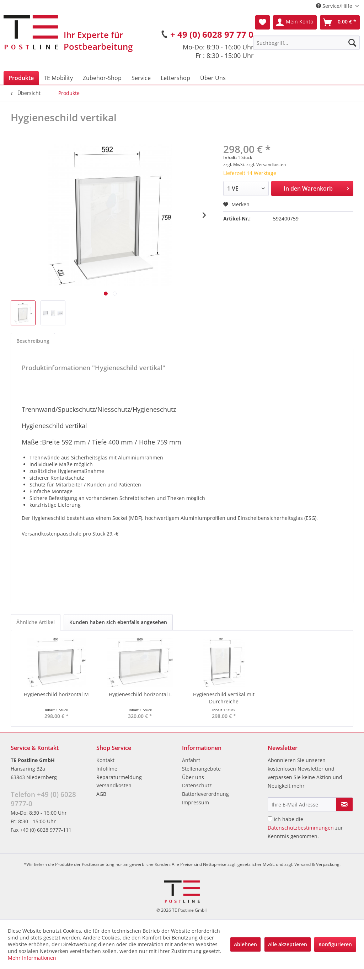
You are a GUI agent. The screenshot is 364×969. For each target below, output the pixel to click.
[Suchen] (352, 43)
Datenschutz (197, 785)
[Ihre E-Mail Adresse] (302, 804)
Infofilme (106, 768)
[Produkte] (21, 78)
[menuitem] (306, 43)
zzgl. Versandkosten (266, 164)
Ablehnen (245, 944)
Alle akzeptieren (287, 944)
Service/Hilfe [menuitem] (335, 5)
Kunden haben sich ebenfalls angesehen (118, 622)
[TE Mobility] (58, 78)
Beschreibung (32, 340)
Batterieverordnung (205, 793)
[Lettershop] (175, 78)
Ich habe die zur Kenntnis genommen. (305, 828)
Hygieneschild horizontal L (140, 694)
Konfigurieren (335, 944)
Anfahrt (191, 760)
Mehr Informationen (32, 957)
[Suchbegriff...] (306, 43)
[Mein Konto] (295, 22)
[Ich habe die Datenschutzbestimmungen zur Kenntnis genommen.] (270, 818)
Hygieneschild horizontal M (56, 694)
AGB (101, 793)
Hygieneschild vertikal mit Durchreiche (224, 698)
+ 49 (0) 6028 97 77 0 (211, 34)
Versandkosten (114, 785)
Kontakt (105, 760)
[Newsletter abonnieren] (344, 804)
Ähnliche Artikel (35, 622)
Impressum (195, 802)
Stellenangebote (201, 768)
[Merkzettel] (262, 22)
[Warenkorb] (340, 22)
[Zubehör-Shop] (102, 78)
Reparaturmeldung (119, 777)
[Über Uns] (213, 78)
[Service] (141, 78)
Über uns (193, 777)
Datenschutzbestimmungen (301, 827)
